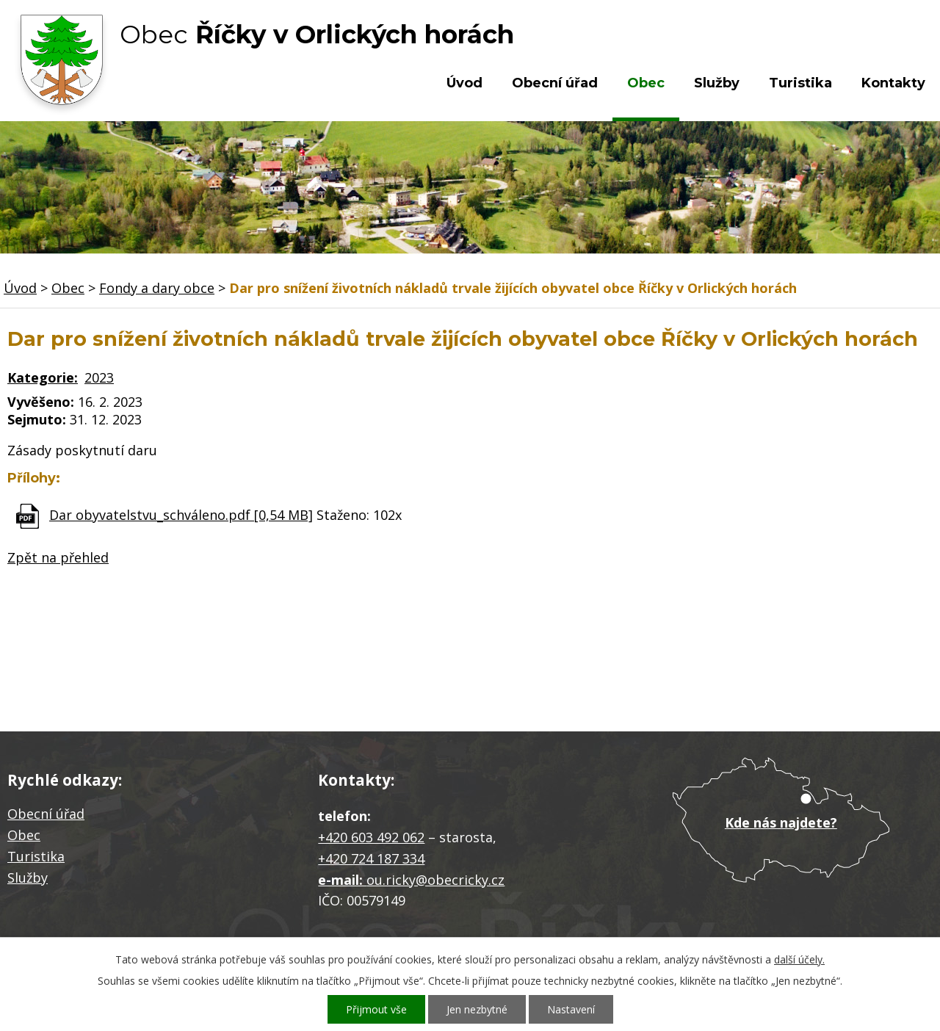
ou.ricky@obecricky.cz (435, 880)
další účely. (799, 959)
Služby (717, 83)
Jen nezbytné (476, 1009)
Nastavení (571, 1009)
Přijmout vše (376, 1009)
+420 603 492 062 (371, 837)
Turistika (800, 83)
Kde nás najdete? (781, 822)
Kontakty (893, 83)
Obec (646, 83)
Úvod (464, 83)
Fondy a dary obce (156, 288)
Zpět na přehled (58, 557)
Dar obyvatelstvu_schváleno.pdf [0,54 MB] (181, 515)
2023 (99, 377)
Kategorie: (42, 377)
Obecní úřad (555, 83)
